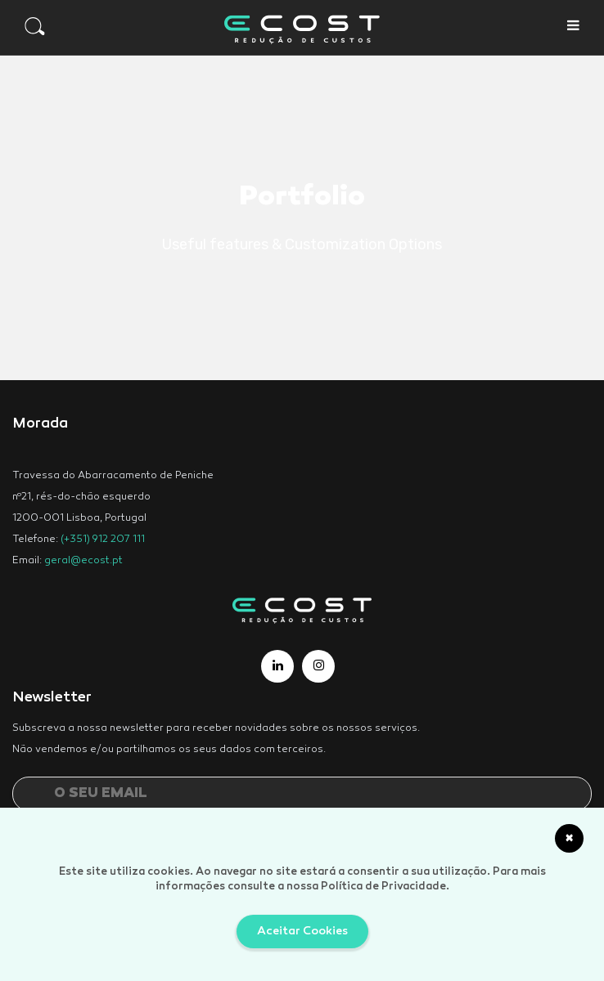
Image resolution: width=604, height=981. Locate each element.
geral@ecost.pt (83, 561)
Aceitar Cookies (302, 931)
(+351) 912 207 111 (103, 539)
